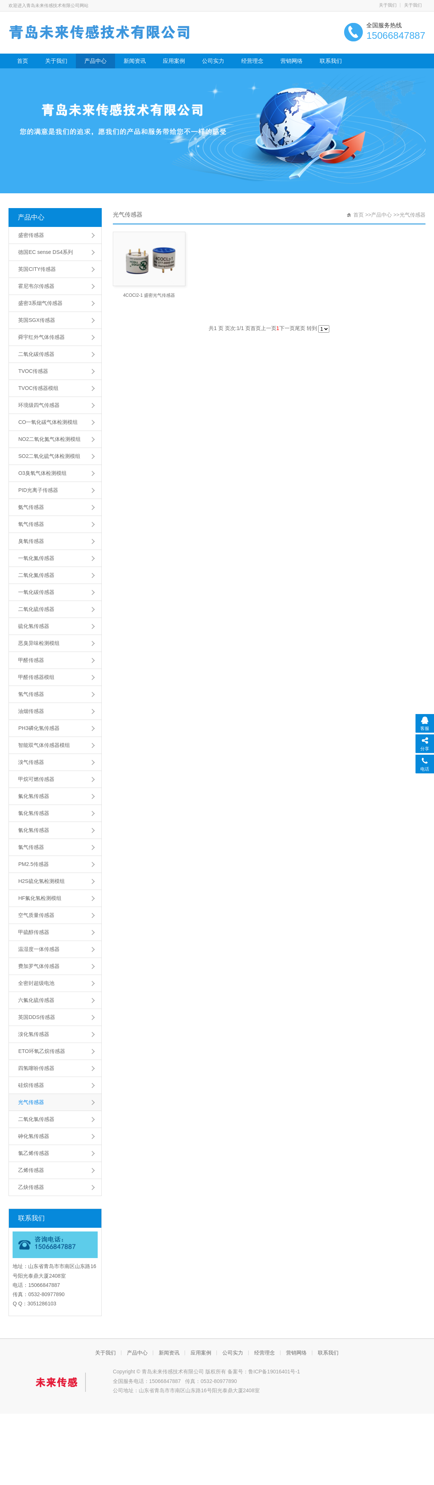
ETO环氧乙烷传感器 (41, 1051)
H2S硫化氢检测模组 (41, 881)
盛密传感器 (31, 235)
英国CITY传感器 (37, 269)
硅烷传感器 (31, 1085)
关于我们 (388, 5)
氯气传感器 (31, 847)
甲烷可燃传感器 (36, 779)
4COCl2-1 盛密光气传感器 (149, 295)
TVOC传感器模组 (38, 388)
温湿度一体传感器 (39, 949)
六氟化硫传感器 (36, 1000)
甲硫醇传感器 (33, 932)
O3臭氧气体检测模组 (42, 473)
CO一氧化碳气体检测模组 (48, 422)
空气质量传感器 (36, 915)
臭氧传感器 (31, 541)
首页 (22, 61)
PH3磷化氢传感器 (38, 728)
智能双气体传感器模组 (44, 745)
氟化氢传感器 (33, 796)
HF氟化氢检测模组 (39, 898)
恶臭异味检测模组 (39, 643)
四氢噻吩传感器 (36, 1068)
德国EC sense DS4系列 (45, 252)
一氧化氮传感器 (36, 558)
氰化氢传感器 (33, 830)
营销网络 (291, 61)
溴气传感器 (31, 762)
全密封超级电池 (36, 983)
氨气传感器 (31, 507)
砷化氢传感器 (33, 1136)
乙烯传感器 (31, 1170)
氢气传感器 (31, 694)
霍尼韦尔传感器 (36, 286)
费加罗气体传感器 (39, 966)
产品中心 (95, 61)
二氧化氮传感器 (36, 575)
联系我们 (331, 61)
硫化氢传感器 (33, 626)
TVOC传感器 (33, 371)
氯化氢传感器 (33, 813)
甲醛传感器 (31, 660)
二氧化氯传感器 (36, 1119)
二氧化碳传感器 (36, 354)
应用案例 (174, 61)
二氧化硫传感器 (36, 609)
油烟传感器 (31, 711)
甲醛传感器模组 (36, 677)
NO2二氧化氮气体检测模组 (49, 439)
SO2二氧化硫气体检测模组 (49, 456)
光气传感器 (31, 1102)
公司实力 (213, 61)
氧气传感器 (31, 524)
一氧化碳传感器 (36, 592)
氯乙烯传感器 (33, 1153)
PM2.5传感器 (33, 864)
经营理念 (252, 61)
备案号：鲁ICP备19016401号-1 (264, 1371)
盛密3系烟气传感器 (40, 303)
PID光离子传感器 (38, 490)
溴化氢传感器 (33, 1034)
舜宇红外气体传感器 (41, 337)
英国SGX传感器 (36, 320)
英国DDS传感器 (36, 1017)
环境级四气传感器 (39, 405)
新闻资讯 (135, 61)
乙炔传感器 (31, 1187)
